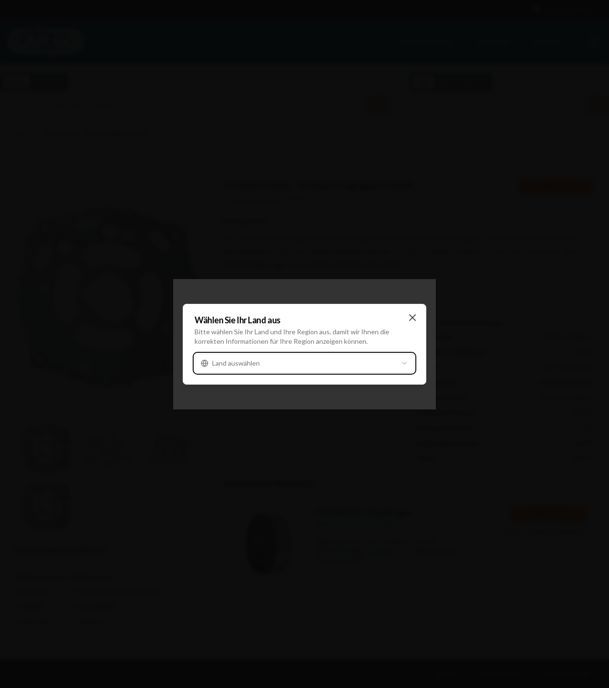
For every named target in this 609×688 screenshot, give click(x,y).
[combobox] (304, 363)
